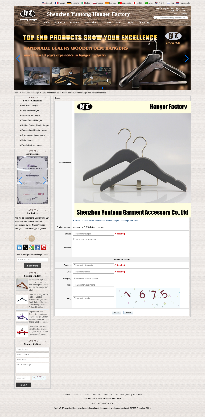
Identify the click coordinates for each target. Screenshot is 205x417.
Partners (106, 22)
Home (47, 22)
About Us (60, 22)
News (119, 22)
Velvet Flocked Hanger (31, 120)
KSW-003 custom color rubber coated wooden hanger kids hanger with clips (105, 221)
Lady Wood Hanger (30, 110)
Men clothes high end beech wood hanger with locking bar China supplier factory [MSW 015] (38, 285)
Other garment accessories (33, 135)
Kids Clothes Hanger (30, 93)
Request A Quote (180, 14)
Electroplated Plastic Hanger (34, 130)
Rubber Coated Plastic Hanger (35, 125)
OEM (130, 22)
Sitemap (96, 394)
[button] (102, 88)
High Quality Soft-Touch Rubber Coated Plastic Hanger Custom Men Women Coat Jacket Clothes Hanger (39, 317)
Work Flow (91, 22)
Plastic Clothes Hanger (31, 145)
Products (75, 22)
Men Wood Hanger (29, 105)
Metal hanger (27, 140)
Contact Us (144, 22)
